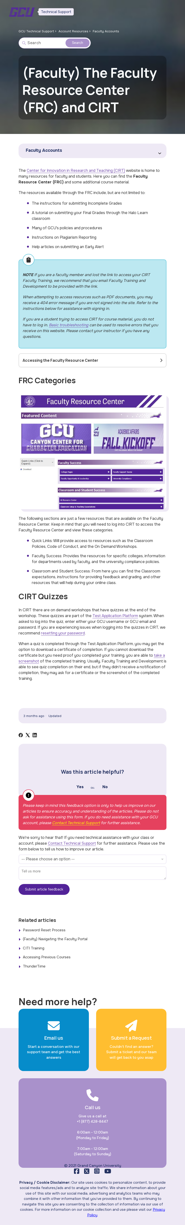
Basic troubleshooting (68, 324)
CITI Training (33, 948)
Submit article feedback (44, 889)
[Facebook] (21, 735)
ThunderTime (34, 966)
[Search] (55, 43)
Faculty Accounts (106, 31)
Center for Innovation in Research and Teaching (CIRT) (76, 170)
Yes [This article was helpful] (80, 786)
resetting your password (63, 633)
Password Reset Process (44, 930)
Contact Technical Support (76, 822)
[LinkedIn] (35, 735)
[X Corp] (28, 735)
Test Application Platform (115, 615)
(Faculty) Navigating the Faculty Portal (55, 939)
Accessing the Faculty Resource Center (60, 360)
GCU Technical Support (36, 31)
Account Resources (73, 31)
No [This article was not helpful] (105, 786)
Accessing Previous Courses (47, 957)
